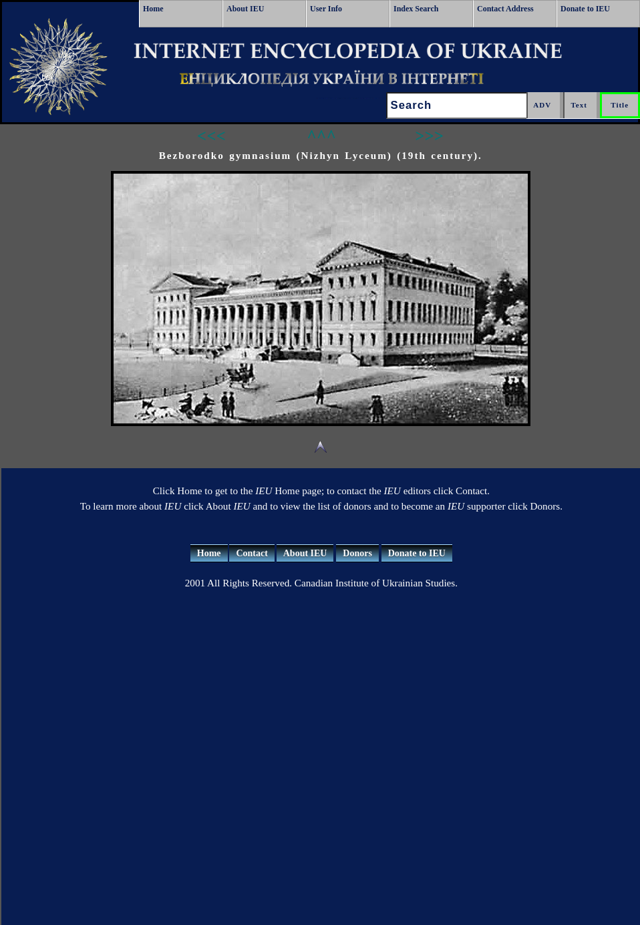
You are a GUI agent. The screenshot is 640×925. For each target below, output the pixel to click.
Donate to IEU (585, 8)
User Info (326, 8)
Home (153, 8)
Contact (251, 553)
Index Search (415, 8)
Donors (357, 553)
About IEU (245, 8)
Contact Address (505, 8)
